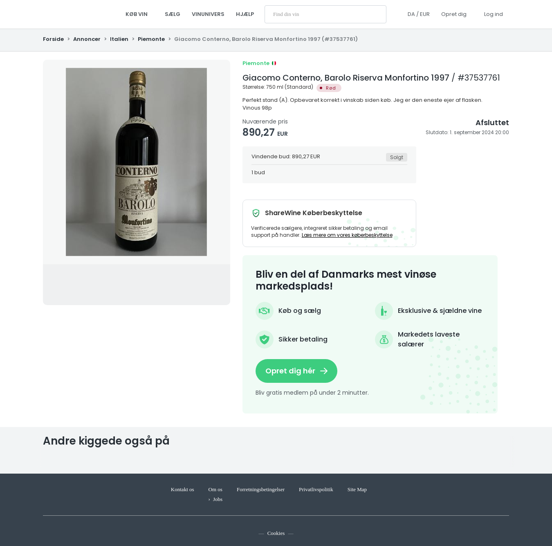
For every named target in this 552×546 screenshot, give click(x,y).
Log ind (493, 14)
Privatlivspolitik (316, 489)
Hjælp (245, 14)
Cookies (276, 533)
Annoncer (87, 39)
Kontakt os (182, 489)
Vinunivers (208, 14)
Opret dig (454, 14)
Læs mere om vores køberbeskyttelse (347, 234)
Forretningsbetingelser (261, 489)
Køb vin (139, 14)
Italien (119, 39)
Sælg (172, 14)
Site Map (357, 489)
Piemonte (151, 39)
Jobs (217, 499)
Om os (215, 489)
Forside (54, 39)
